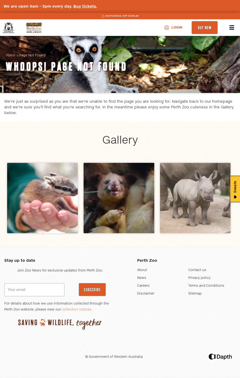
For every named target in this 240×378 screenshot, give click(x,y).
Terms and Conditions (206, 285)
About (142, 270)
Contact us (197, 270)
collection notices (76, 309)
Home (10, 55)
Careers (143, 285)
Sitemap (195, 293)
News (141, 278)
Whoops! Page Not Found (66, 67)
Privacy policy (199, 278)
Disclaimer (145, 293)
